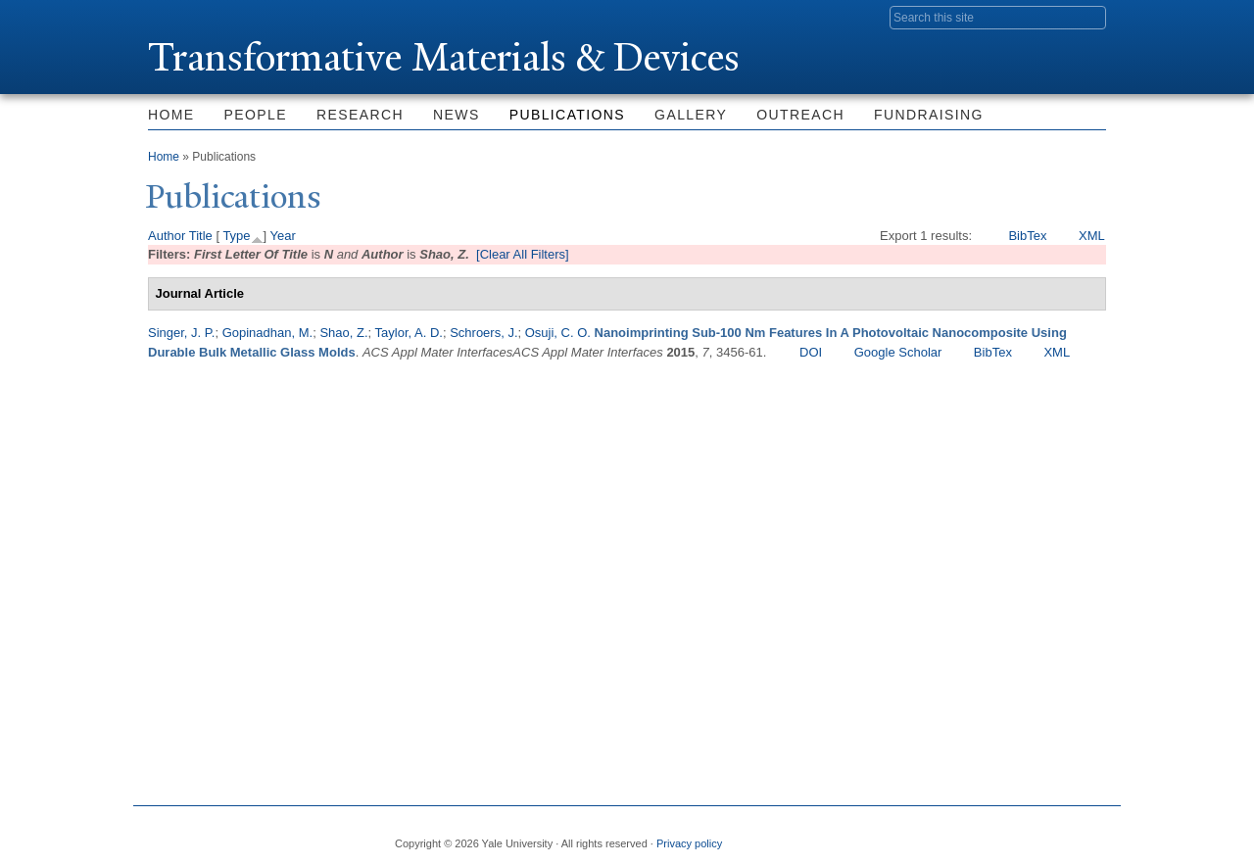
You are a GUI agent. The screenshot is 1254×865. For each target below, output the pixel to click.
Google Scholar (898, 352)
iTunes (1042, 835)
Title (201, 235)
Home (171, 114)
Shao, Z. (343, 332)
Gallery (690, 114)
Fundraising (929, 114)
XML (1092, 235)
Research (360, 114)
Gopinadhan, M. (268, 332)
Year (283, 235)
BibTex (1027, 235)
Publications (567, 114)
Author (166, 235)
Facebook (900, 835)
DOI (810, 352)
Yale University (203, 16)
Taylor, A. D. (409, 332)
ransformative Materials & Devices (444, 57)
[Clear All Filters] (522, 254)
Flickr (995, 835)
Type (236, 235)
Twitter (947, 835)
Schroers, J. (483, 332)
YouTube (1090, 835)
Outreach (800, 114)
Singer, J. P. (181, 332)
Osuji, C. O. (558, 332)
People (255, 114)
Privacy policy (689, 843)
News (456, 114)
